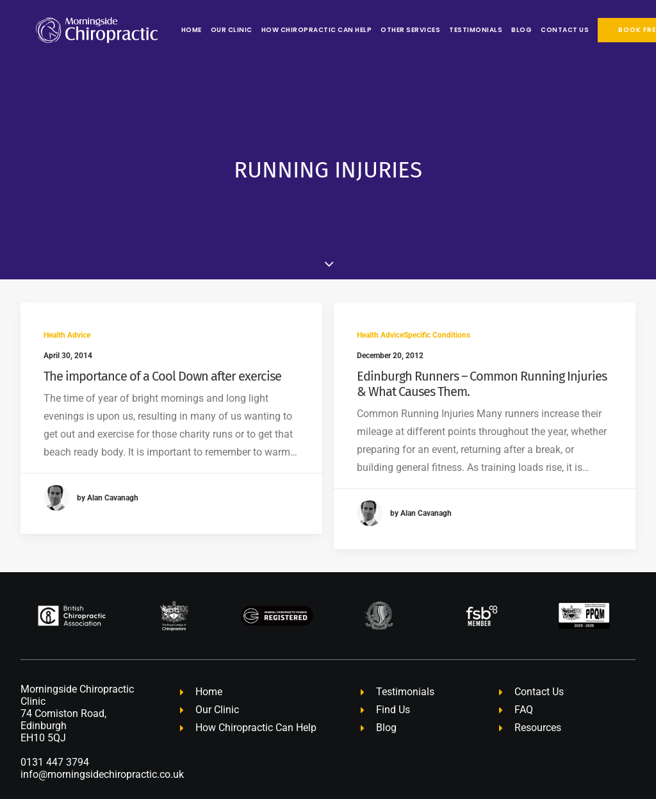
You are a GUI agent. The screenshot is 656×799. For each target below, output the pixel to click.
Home (161, 30)
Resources (537, 694)
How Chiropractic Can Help (286, 30)
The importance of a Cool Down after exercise (162, 342)
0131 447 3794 (54, 729)
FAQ (523, 676)
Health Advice (67, 301)
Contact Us (534, 30)
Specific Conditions (437, 302)
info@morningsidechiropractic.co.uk (102, 741)
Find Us (393, 676)
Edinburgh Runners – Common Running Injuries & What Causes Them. (482, 351)
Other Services (379, 30)
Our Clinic (201, 30)
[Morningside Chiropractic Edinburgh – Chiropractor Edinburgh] (81, 30)
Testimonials (445, 30)
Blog (490, 30)
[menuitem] (162, 30)
